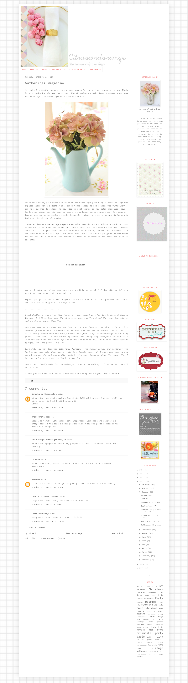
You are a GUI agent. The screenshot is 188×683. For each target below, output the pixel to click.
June (144, 541)
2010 (142, 564)
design (160, 617)
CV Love (36, 460)
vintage (157, 648)
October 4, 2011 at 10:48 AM (47, 431)
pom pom (141, 640)
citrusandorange (73, 534)
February (146, 556)
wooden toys (156, 654)
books (161, 605)
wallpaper (142, 651)
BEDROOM (141, 590)
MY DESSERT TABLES (77, 69)
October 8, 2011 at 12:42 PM (47, 488)
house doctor (143, 627)
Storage (140, 602)
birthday (146, 605)
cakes (160, 608)
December (146, 484)
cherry (160, 614)
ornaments (144, 633)
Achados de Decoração (43, 394)
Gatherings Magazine (44, 83)
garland (140, 624)
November (146, 488)
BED (161, 586)
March (145, 552)
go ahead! (31, 534)
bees (161, 602)
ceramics (151, 614)
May (144, 545)
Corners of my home (150, 502)
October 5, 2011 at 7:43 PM (47, 451)
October (146, 492)
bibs (138, 605)
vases (139, 648)
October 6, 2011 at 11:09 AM (47, 470)
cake (140, 608)
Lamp (153, 595)
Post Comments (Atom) (53, 539)
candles (151, 611)
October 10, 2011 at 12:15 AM (48, 522)
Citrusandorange (40, 514)
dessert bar (149, 619)
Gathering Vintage (45, 94)
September (147, 530)
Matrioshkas (149, 599)
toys (160, 645)
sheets (160, 642)
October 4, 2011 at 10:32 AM (47, 408)
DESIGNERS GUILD (155, 592)
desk (138, 619)
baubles (150, 601)
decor (152, 617)
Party (159, 598)
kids (153, 627)
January (146, 560)
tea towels (152, 645)
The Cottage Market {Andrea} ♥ (49, 440)
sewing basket (144, 642)
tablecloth (142, 645)
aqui (123, 209)
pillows (151, 637)
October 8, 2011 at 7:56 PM (47, 505)
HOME (24, 69)
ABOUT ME (34, 69)
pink (160, 636)
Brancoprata (38, 417)
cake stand (151, 608)
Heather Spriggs (113, 215)
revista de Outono (58, 228)
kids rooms (156, 630)
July (144, 537)
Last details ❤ (148, 506)
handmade (159, 624)
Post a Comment (37, 528)
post (79, 209)
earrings (140, 622)
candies (140, 611)
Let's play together (151, 521)
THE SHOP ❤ (95, 69)
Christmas (155, 589)
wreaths (140, 657)
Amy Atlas (141, 586)
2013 (142, 474)
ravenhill (159, 640)
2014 (142, 470)
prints (149, 640)
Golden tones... (149, 495)
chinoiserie (141, 617)
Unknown (36, 480)
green (149, 624)
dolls (161, 619)
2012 (142, 477)
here (28, 337)
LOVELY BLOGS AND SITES (53, 69)
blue (154, 605)
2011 (142, 481)
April (145, 548)
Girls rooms (143, 595)
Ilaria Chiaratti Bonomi (45, 497)
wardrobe (152, 651)
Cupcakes (141, 592)
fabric (150, 622)
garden (160, 622)
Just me (144, 499)
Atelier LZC (152, 586)
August (145, 533)
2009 (142, 568)
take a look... (119, 534)
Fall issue (31, 352)
